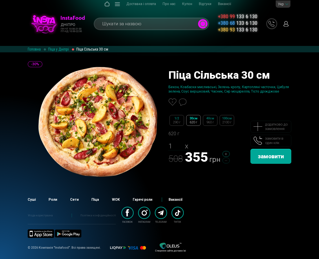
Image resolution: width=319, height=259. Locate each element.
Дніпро (68, 24)
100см (227, 120)
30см (193, 120)
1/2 (177, 120)
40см (210, 120)
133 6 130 (237, 16)
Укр (281, 4)
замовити (271, 156)
